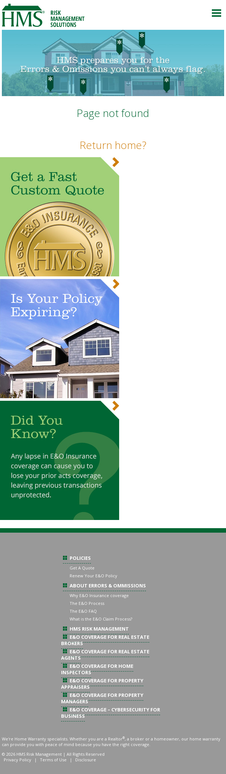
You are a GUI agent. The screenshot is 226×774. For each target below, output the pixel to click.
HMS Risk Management (99, 628)
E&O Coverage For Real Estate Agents (105, 654)
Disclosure (85, 759)
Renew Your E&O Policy (93, 575)
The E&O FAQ (83, 611)
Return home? (113, 145)
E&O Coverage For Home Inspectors (97, 669)
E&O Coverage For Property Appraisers (102, 683)
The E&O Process (87, 603)
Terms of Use (53, 759)
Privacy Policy (17, 759)
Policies (80, 558)
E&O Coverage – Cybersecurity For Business (110, 712)
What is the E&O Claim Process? (101, 619)
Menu (216, 13)
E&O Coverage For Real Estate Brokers (105, 640)
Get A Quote (82, 568)
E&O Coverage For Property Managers (102, 698)
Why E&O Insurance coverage (99, 595)
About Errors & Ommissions (108, 585)
